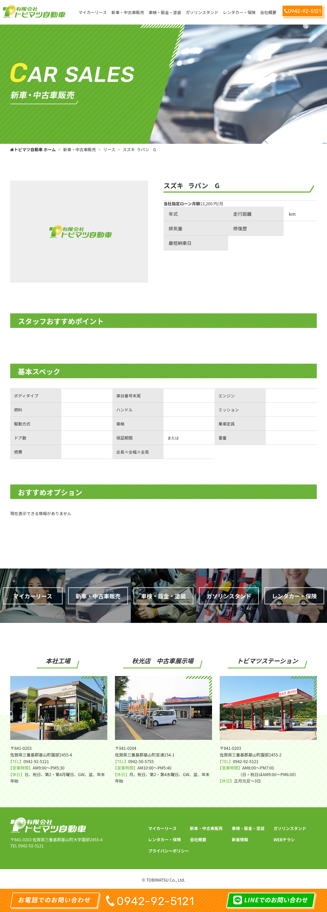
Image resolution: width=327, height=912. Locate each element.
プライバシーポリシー (168, 851)
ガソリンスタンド (290, 828)
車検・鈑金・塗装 (248, 828)
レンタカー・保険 (164, 839)
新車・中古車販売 (206, 828)
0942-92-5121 (31, 846)
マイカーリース (162, 828)
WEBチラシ (284, 839)
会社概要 (198, 839)
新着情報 (240, 839)
